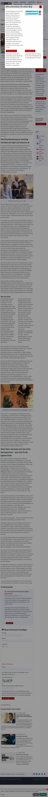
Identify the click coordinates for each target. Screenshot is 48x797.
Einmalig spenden (30, 51)
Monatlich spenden (11, 51)
